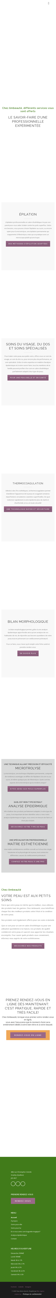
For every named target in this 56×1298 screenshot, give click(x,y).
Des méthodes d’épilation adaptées (28, 244)
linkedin (21, 1287)
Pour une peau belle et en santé (28, 378)
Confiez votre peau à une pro (28, 862)
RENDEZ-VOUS (23, 1201)
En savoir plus (28, 653)
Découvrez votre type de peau (28, 827)
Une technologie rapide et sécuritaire (28, 509)
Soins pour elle (16, 1224)
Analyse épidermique (19, 1235)
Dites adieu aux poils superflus (28, 789)
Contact (14, 1239)
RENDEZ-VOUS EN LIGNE (28, 1035)
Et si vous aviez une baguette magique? (25, 1231)
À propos (14, 1221)
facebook (14, 1287)
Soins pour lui (16, 1228)
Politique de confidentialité (32, 1294)
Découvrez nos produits (28, 946)
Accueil (14, 1217)
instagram (28, 1287)
